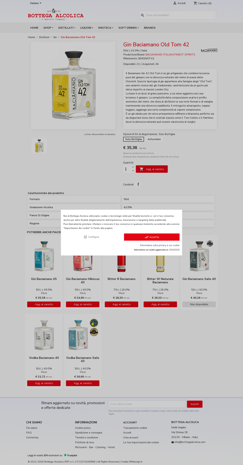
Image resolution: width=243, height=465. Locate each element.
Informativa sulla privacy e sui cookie (160, 245)
